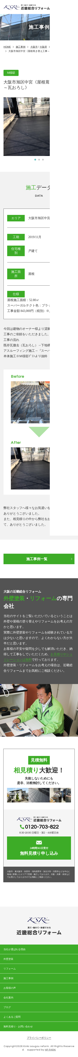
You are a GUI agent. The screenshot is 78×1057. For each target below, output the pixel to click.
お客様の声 (10, 987)
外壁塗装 (8, 959)
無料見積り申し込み (39, 848)
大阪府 (43, 46)
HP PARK (50, 1050)
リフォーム (10, 968)
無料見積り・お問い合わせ (18, 1026)
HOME (7, 46)
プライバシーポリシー (39, 1037)
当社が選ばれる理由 (14, 949)
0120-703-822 (42, 827)
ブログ (7, 1007)
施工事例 (21, 46)
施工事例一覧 (36, 559)
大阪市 (34, 46)
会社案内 (8, 997)
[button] (35, 160)
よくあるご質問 (12, 1016)
